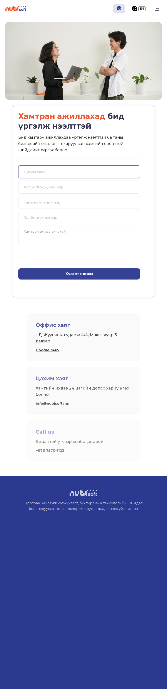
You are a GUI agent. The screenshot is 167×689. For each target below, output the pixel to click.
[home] (16, 8)
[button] (157, 8)
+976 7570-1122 (50, 451)
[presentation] (51, 255)
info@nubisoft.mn (52, 403)
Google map (47, 350)
